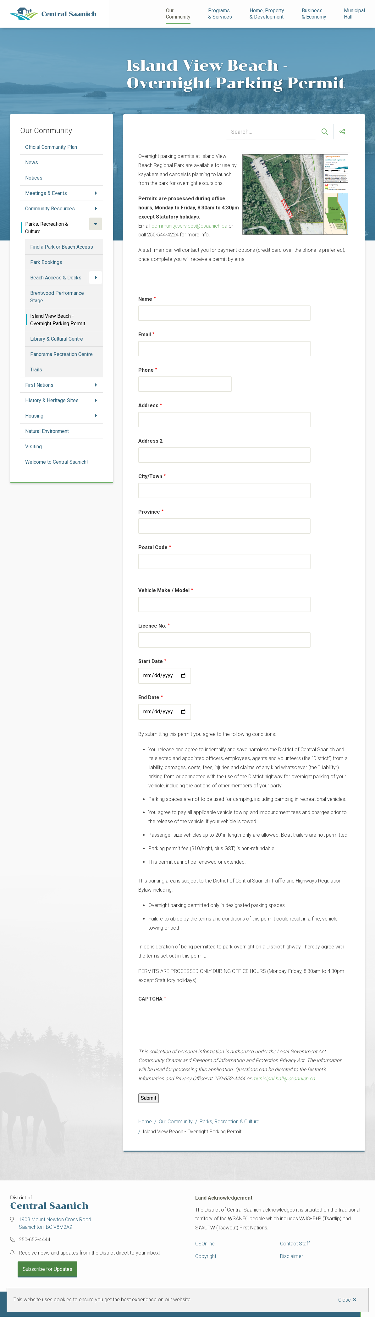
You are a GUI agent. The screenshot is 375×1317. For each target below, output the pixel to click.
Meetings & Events (46, 193)
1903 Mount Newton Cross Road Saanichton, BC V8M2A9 (55, 1223)
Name (145, 299)
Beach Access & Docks (55, 278)
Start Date (150, 661)
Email (144, 334)
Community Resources (50, 209)
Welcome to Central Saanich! (56, 462)
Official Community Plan (51, 147)
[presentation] (186, 1025)
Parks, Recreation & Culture (46, 228)
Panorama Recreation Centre (61, 354)
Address (148, 405)
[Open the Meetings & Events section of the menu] (95, 193)
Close (344, 1300)
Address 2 (150, 441)
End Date (148, 697)
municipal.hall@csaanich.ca (283, 1079)
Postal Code (153, 547)
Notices (33, 178)
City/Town (150, 476)
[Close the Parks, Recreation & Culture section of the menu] (95, 224)
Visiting (33, 447)
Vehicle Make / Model (164, 590)
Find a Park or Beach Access (61, 247)
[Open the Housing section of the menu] (95, 415)
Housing (34, 416)
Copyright (205, 1256)
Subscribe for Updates (47, 1269)
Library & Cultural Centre (56, 339)
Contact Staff (295, 1244)
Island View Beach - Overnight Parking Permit (57, 320)
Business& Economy (314, 14)
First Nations (39, 385)
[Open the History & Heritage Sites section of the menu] (95, 400)
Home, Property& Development (267, 14)
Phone (146, 370)
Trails (36, 370)
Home (145, 1122)
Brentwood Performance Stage (57, 297)
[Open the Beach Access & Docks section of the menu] (95, 277)
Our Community (178, 14)
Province (149, 512)
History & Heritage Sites (52, 400)
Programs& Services (220, 14)
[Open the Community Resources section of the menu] (95, 208)
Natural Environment (47, 431)
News (31, 162)
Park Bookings (46, 262)
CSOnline (205, 1244)
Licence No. (152, 626)
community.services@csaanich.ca (189, 226)
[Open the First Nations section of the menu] (95, 385)
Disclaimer (291, 1256)
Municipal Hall (355, 14)
